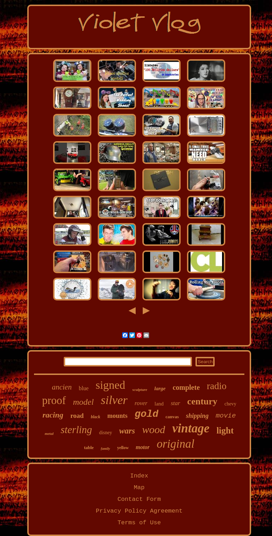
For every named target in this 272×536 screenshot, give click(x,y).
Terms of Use (139, 522)
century (202, 401)
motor (142, 447)
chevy (230, 404)
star (175, 403)
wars (127, 430)
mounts (117, 415)
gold (146, 414)
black (95, 416)
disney (105, 432)
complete (186, 387)
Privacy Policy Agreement (139, 511)
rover (141, 403)
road (77, 415)
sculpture (139, 389)
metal (49, 433)
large (160, 388)
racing (52, 414)
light (225, 430)
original (175, 443)
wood (153, 429)
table (89, 447)
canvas (172, 416)
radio (216, 386)
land (159, 404)
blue (84, 388)
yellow (123, 447)
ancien (62, 387)
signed (110, 384)
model (83, 402)
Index (139, 476)
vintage (190, 428)
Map (139, 487)
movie (226, 416)
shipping (197, 415)
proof (54, 400)
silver (114, 400)
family (105, 449)
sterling (76, 429)
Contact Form (139, 499)
